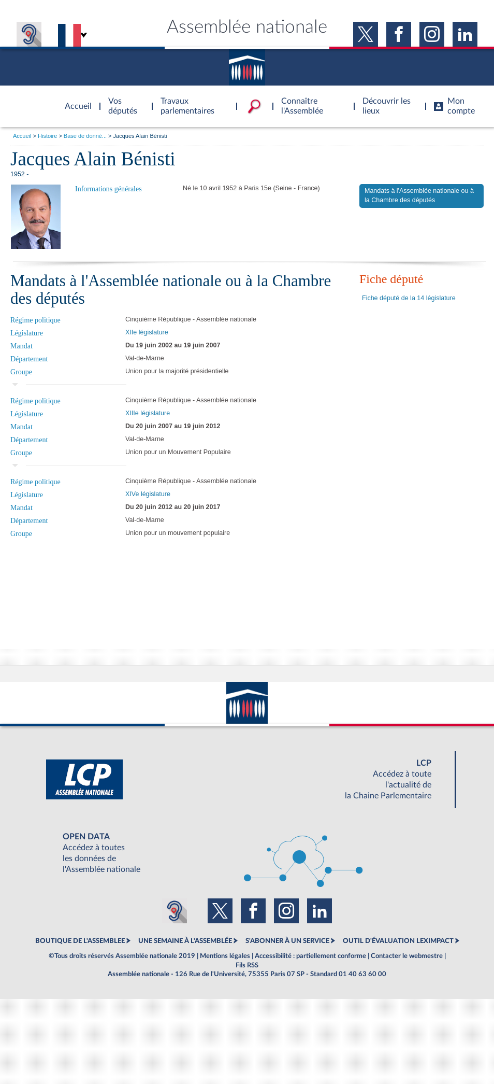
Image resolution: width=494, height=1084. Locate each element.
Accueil (22, 136)
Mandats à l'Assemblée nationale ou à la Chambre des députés (419, 195)
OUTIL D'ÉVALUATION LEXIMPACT (398, 941)
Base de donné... (85, 136)
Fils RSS (247, 965)
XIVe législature (147, 494)
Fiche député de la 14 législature (409, 298)
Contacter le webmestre (407, 956)
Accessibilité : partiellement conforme (310, 956)
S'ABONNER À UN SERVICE (287, 941)
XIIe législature (146, 332)
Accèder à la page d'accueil (74, 100)
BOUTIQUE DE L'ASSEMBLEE (80, 941)
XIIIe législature (147, 413)
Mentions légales (225, 956)
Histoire (47, 136)
